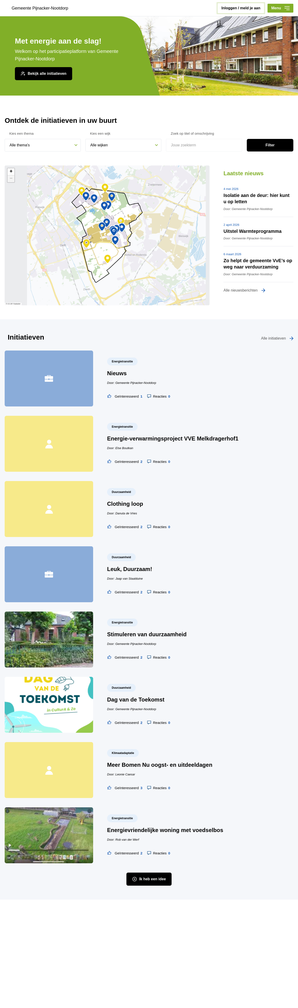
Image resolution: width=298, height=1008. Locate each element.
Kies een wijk (100, 133)
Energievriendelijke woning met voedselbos (165, 830)
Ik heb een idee (152, 879)
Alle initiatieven (273, 338)
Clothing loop (125, 504)
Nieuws (117, 373)
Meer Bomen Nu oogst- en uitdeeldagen (159, 765)
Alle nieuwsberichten (241, 290)
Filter (269, 145)
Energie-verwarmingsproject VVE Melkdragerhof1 (172, 438)
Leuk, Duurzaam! (129, 569)
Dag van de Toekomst (135, 699)
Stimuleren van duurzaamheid (146, 634)
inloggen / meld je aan (240, 8)
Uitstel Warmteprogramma (252, 231)
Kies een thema (21, 133)
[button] (101, 226)
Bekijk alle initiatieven (47, 74)
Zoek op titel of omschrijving (192, 133)
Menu (280, 8)
